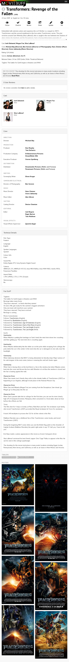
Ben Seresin (29, 184)
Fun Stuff (7, 291)
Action (9, 56)
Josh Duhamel (10, 43)
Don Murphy (29, 148)
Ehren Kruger (30, 176)
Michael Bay (29, 141)
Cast (5, 95)
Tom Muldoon (30, 216)
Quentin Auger (30, 224)
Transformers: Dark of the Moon (24, 325)
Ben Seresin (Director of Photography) (37, 47)
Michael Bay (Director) (14, 47)
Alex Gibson (29, 197)
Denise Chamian (31, 204)
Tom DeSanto (30, 150)
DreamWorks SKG (31, 156)
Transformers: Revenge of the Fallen (30, 11)
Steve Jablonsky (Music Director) (21, 49)
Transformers (14, 318)
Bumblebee (17, 320)
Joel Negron (29, 212)
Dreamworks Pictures (33, 167)
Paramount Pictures (32, 169)
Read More (15, 76)
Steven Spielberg (31, 159)
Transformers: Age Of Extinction (23, 323)
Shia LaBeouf (30, 43)
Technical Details (10, 232)
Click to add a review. (26, 88)
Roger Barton (30, 214)
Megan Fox (20, 43)
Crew (5, 131)
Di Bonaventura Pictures (34, 154)
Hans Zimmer (30, 191)
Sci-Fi (23, 56)
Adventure (16, 56)
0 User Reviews (9, 82)
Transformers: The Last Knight (23, 327)
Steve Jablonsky (31, 194)
